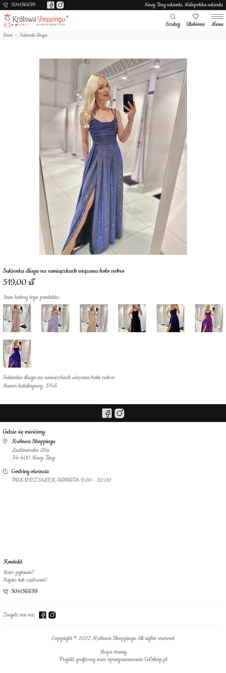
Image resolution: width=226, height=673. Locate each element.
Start (7, 35)
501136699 (23, 4)
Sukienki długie (33, 35)
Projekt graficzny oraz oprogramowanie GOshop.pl (113, 659)
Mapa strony (113, 652)
